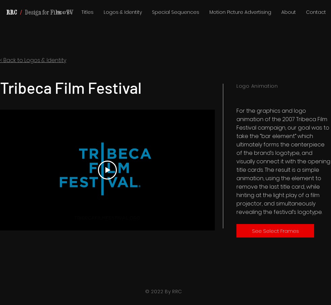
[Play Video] (107, 170)
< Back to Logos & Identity (33, 60)
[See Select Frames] (275, 231)
